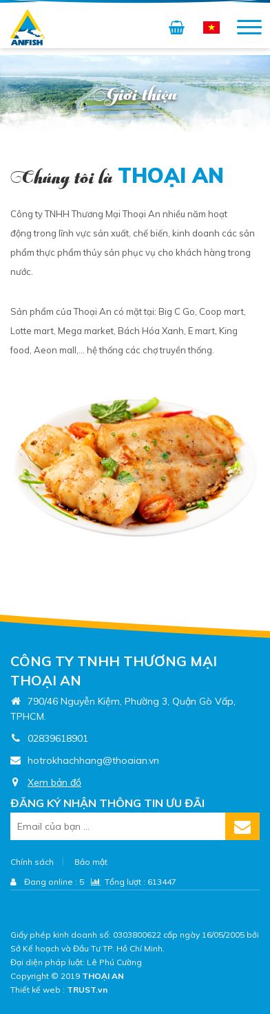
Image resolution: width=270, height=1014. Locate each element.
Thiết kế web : (37, 989)
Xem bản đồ (54, 782)
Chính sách (32, 862)
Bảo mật (90, 862)
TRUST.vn (87, 989)
